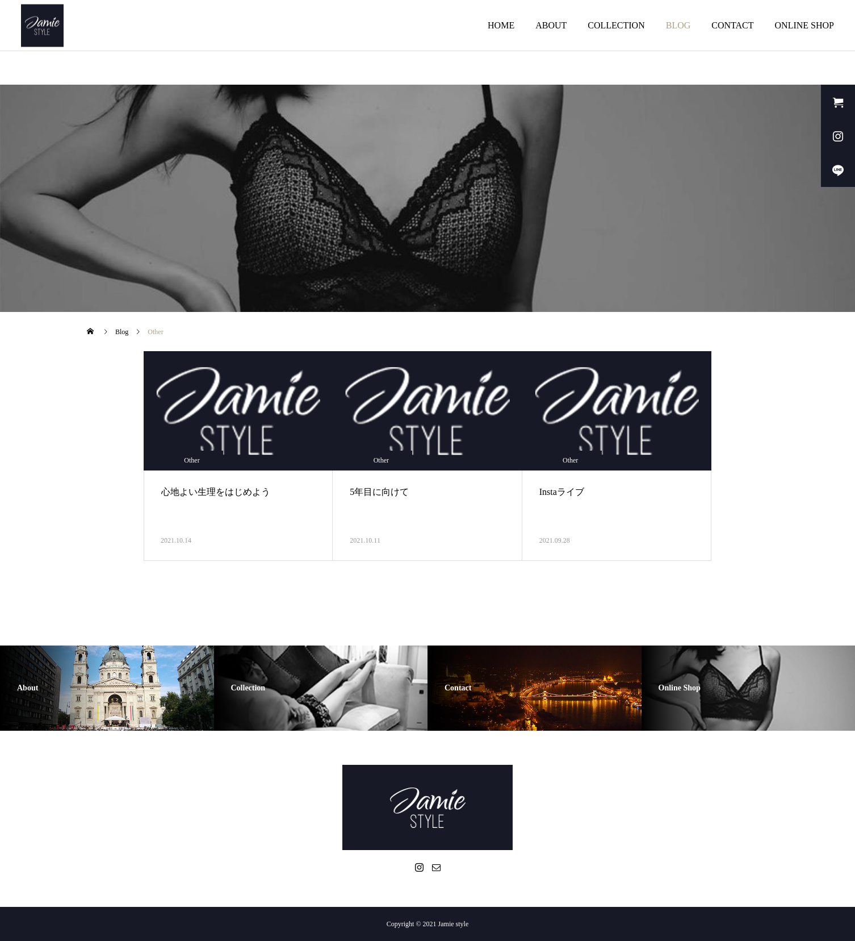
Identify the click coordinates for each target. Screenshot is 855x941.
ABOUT (551, 25)
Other (191, 460)
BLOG (678, 25)
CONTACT (732, 25)
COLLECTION (616, 25)
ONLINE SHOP (804, 25)
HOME (501, 25)
